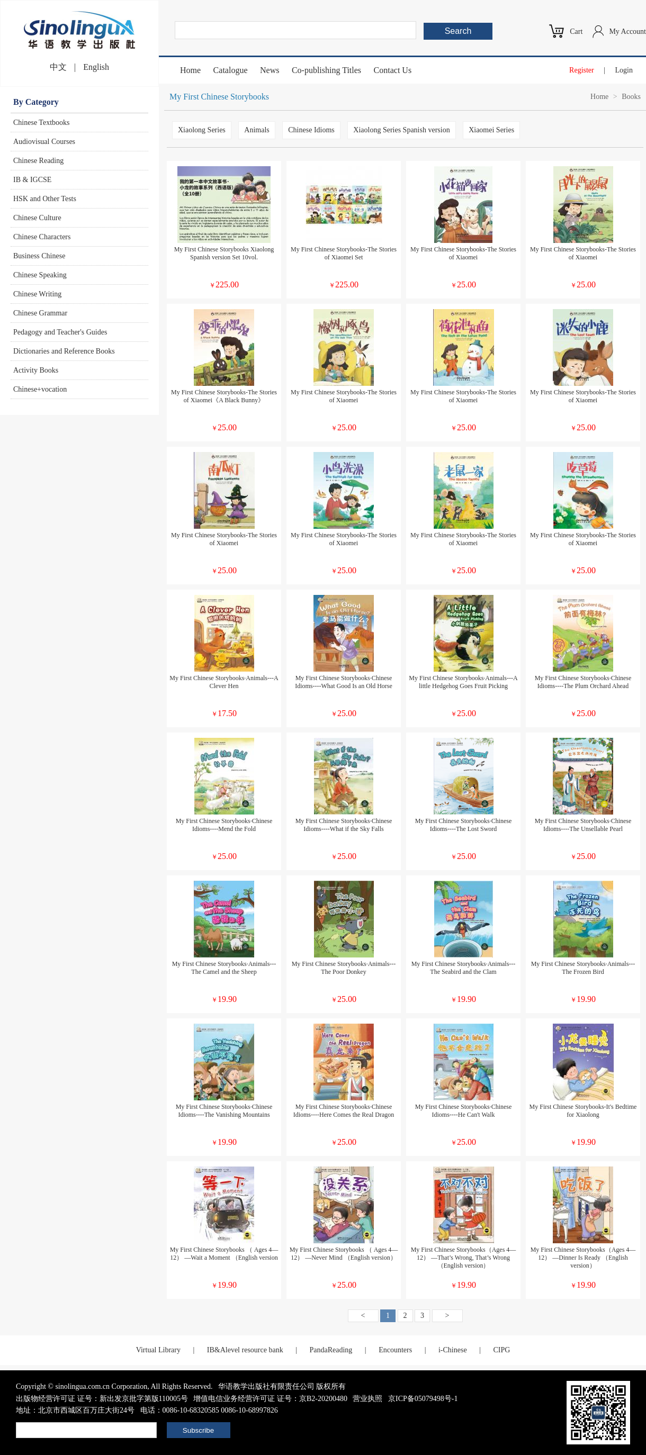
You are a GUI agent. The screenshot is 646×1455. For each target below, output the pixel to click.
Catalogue (230, 70)
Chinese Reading (38, 161)
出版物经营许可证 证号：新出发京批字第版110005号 (102, 1399)
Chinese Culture (37, 218)
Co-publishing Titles (326, 70)
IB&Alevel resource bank (245, 1350)
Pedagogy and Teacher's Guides (60, 332)
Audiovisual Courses (44, 142)
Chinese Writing (37, 294)
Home (190, 70)
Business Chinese (39, 256)
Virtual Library (158, 1350)
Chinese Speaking (40, 275)
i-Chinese (452, 1350)
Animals (256, 130)
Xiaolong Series (202, 130)
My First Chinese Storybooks (219, 96)
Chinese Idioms (311, 130)
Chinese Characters (41, 237)
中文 (58, 66)
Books (631, 97)
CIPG (501, 1350)
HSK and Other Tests (44, 199)
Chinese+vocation (40, 389)
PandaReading (330, 1350)
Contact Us (393, 70)
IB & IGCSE (32, 180)
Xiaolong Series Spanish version (401, 130)
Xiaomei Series (491, 130)
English (96, 66)
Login (624, 70)
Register (581, 70)
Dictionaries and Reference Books (64, 351)
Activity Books (35, 370)
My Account (627, 31)
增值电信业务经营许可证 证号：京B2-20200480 (270, 1399)
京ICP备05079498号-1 (422, 1399)
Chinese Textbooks (41, 122)
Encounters (395, 1350)
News (269, 70)
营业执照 (367, 1399)
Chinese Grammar (40, 313)
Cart (576, 31)
